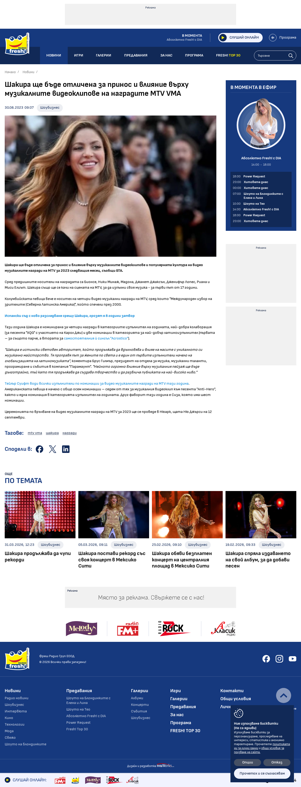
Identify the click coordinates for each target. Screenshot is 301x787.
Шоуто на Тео (78, 709)
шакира (52, 433)
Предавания (79, 691)
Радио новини (16, 698)
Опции (247, 762)
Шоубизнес (49, 107)
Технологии (14, 724)
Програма (282, 37)
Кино (9, 718)
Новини (28, 72)
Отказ (276, 762)
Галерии (139, 691)
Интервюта (16, 711)
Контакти (232, 691)
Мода (9, 731)
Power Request (78, 722)
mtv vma (35, 433)
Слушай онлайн (239, 37)
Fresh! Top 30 (77, 729)
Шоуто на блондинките (25, 744)
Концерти (140, 705)
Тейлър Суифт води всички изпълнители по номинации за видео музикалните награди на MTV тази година (97, 383)
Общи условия (235, 699)
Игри (175, 691)
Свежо (10, 737)
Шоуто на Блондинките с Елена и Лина (88, 700)
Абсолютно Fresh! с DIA (86, 716)
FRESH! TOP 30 (185, 731)
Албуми (137, 698)
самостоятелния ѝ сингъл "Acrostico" (96, 338)
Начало (10, 72)
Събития (139, 711)
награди (70, 433)
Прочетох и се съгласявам (262, 773)
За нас (177, 715)
